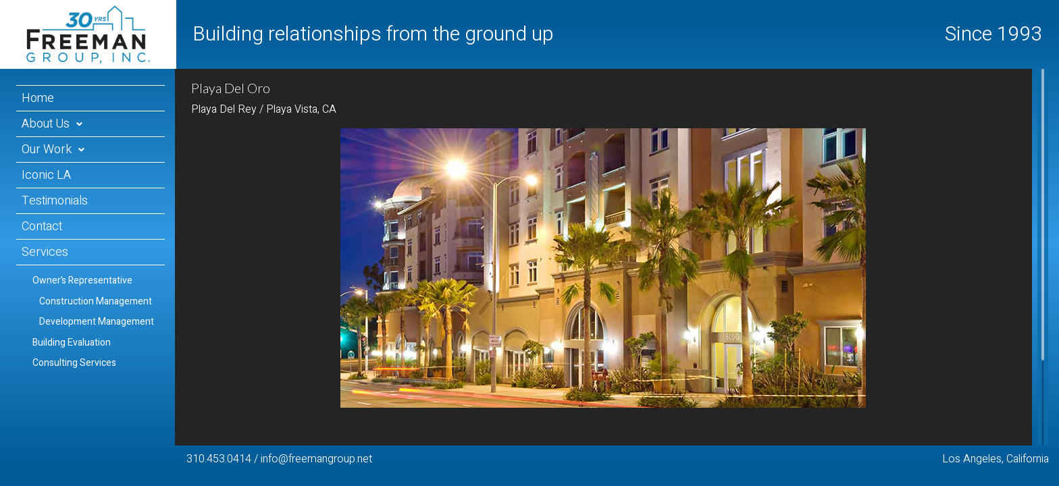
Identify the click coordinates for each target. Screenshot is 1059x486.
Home (38, 98)
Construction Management (95, 301)
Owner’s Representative (82, 280)
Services (45, 252)
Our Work (47, 149)
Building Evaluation (71, 342)
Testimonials (55, 201)
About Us (46, 124)
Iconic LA (46, 175)
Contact (42, 226)
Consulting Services (74, 363)
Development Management (96, 322)
